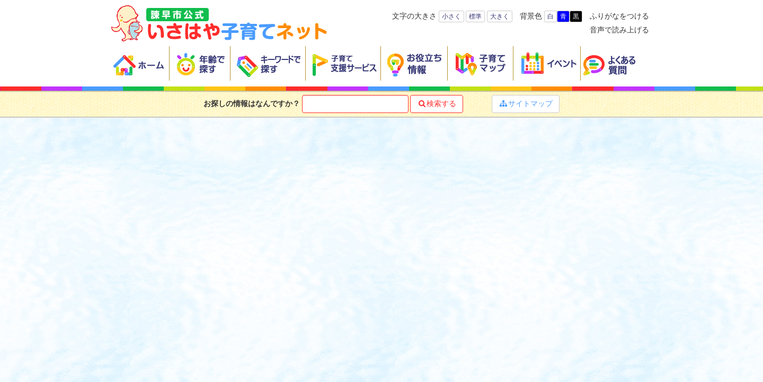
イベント (547, 63)
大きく (499, 16)
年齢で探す (200, 63)
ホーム (140, 63)
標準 (475, 16)
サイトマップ (526, 103)
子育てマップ (480, 63)
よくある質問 (616, 63)
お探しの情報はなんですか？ (251, 103)
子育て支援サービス (343, 63)
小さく (451, 16)
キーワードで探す (268, 63)
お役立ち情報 (414, 63)
